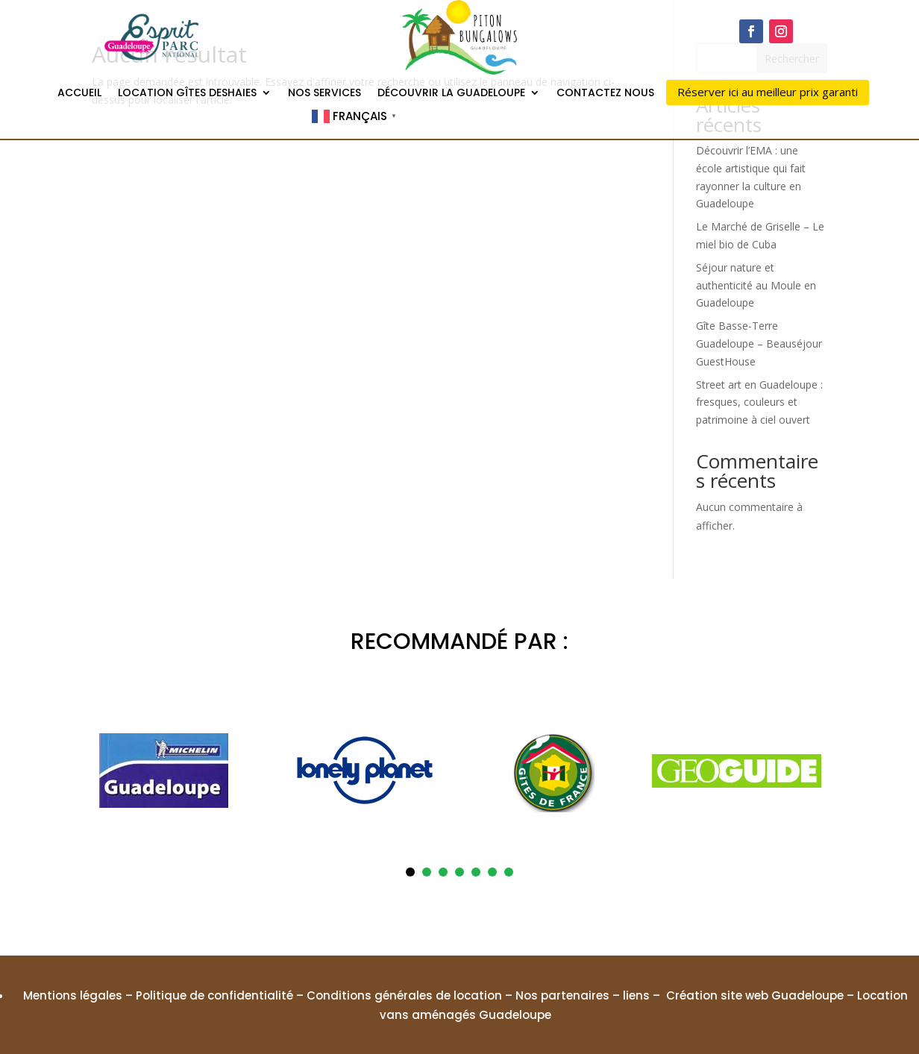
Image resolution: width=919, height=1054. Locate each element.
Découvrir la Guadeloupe (451, 93)
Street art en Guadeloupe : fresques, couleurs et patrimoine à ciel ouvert (759, 402)
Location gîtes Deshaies (187, 93)
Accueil (79, 93)
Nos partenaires (562, 995)
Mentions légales (72, 995)
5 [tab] (475, 872)
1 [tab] (410, 872)
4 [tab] (459, 872)
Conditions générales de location (404, 995)
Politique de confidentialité (214, 995)
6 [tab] (492, 872)
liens (636, 995)
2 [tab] (426, 872)
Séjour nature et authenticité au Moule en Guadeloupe (756, 285)
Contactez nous (605, 93)
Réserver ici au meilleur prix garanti (767, 91)
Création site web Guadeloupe (755, 995)
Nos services (324, 93)
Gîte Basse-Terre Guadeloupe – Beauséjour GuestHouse (759, 343)
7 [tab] (508, 872)
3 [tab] (443, 872)
